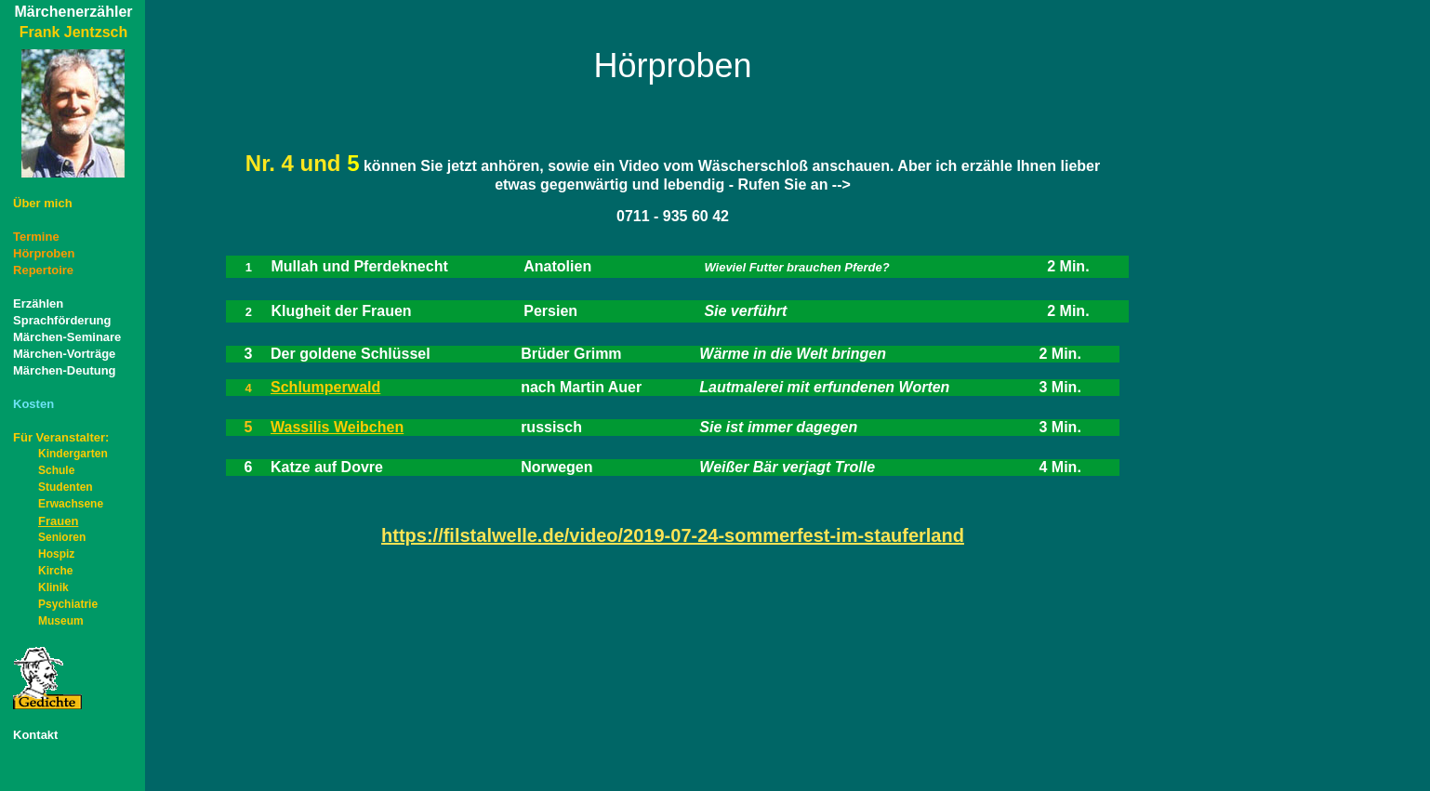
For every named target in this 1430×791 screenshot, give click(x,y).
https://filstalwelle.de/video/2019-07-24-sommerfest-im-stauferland (672, 535)
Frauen (45, 521)
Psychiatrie (68, 604)
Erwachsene (70, 503)
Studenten (65, 487)
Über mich (43, 203)
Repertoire (43, 270)
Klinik (53, 587)
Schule (56, 470)
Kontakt (35, 735)
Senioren (62, 537)
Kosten (33, 404)
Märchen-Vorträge (64, 354)
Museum (61, 620)
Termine (36, 237)
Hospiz (56, 553)
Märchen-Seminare (67, 337)
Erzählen (38, 303)
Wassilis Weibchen (337, 427)
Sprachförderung (62, 320)
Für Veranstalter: (61, 437)
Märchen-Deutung (64, 370)
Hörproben (43, 253)
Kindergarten (73, 453)
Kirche (55, 570)
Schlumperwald (325, 387)
